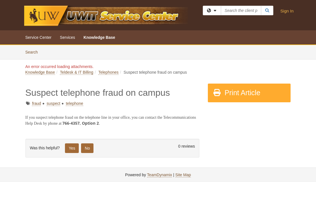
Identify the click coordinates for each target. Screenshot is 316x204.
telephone (74, 103)
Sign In (287, 10)
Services (67, 37)
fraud (36, 103)
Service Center (38, 37)
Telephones (108, 72)
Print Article (236, 93)
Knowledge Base (99, 37)
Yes (72, 148)
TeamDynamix (159, 175)
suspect (53, 103)
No (87, 148)
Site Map (183, 175)
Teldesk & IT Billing (76, 72)
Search (33, 51)
